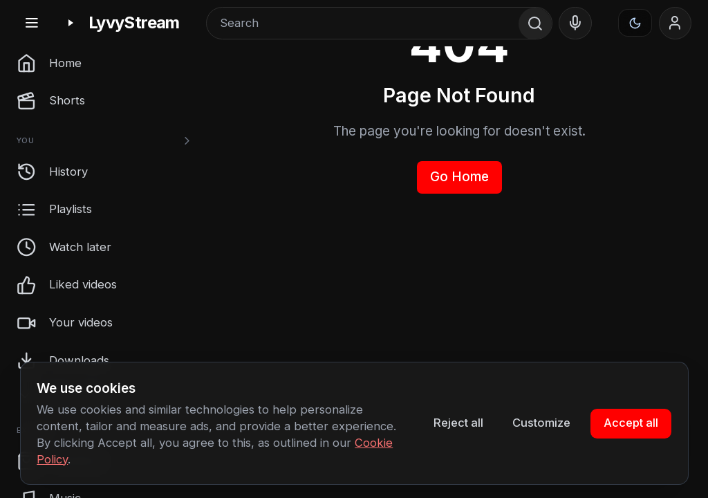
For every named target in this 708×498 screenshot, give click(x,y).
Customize (541, 423)
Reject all (458, 423)
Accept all (631, 423)
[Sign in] (675, 23)
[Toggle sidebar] (31, 23)
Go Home (459, 177)
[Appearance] (635, 23)
